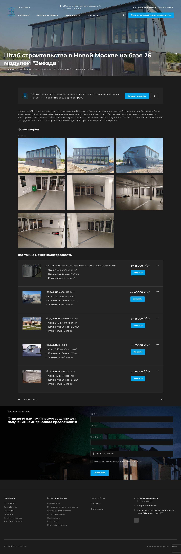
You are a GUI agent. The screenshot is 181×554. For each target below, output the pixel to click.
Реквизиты (9, 511)
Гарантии (8, 514)
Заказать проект (137, 96)
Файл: (93, 449)
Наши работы (97, 498)
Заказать (138, 272)
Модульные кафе (56, 344)
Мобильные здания (56, 514)
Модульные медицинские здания (62, 507)
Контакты (95, 503)
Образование (53, 518)
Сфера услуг (53, 522)
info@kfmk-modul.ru (147, 506)
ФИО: (93, 414)
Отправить (99, 473)
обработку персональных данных (124, 462)
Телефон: (95, 437)
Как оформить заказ (13, 522)
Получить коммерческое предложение (151, 15)
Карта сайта (96, 509)
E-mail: (94, 426)
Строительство (54, 503)
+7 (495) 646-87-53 (144, 7)
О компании (9, 503)
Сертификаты (10, 507)
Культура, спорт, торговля (59, 511)
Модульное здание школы (62, 318)
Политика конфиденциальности (162, 547)
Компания (9, 498)
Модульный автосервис (61, 371)
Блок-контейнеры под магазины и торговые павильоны (81, 265)
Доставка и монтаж (13, 518)
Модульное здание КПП (61, 291)
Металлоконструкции (57, 525)
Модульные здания (57, 498)
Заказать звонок (165, 7)
